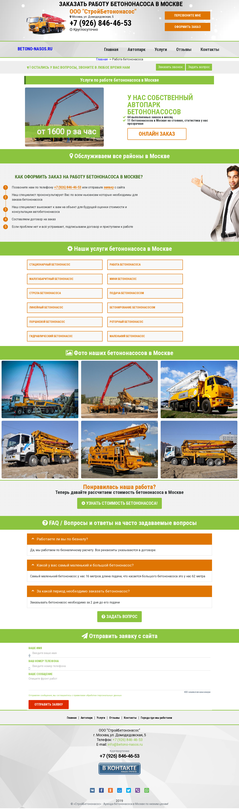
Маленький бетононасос (127, 336)
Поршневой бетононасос (47, 321)
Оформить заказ (187, 27)
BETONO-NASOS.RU (35, 48)
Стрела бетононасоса (45, 293)
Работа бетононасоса (125, 264)
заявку (109, 187)
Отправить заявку (48, 703)
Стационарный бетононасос (49, 264)
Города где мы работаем (156, 716)
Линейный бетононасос (46, 307)
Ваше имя (35, 647)
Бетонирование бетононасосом (132, 307)
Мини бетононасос (123, 278)
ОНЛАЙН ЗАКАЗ (157, 133)
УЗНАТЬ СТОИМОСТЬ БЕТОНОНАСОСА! (119, 503)
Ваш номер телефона (44, 659)
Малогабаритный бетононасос (51, 278)
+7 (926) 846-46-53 (101, 23)
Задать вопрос (199, 67)
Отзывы (183, 49)
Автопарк (136, 49)
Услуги (161, 49)
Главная (111, 49)
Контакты (210, 49)
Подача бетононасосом (127, 293)
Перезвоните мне (187, 15)
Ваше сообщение (41, 672)
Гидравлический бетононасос (51, 336)
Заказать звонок (170, 67)
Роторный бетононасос (126, 321)
